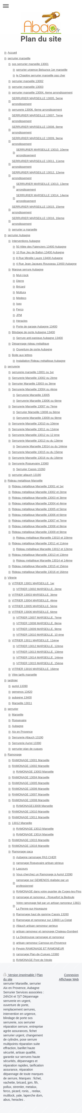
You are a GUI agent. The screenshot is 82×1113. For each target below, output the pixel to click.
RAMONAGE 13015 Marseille (30, 840)
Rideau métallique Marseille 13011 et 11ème (40, 543)
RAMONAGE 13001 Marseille (30, 760)
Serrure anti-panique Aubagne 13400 (39, 338)
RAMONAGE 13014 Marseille (35, 834)
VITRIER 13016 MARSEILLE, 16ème (35, 669)
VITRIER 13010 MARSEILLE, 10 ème (40, 634)
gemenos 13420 (22, 691)
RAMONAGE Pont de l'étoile (34, 960)
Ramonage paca (22, 851)
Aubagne (17, 726)
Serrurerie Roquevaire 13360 (30, 463)
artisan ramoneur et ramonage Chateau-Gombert (47, 931)
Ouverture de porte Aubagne (34, 349)
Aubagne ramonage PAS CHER (36, 857)
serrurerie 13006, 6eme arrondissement (37, 109)
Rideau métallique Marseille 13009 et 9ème (39, 532)
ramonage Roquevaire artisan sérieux (40, 863)
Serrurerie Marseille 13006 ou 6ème (38, 400)
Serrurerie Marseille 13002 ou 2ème (34, 377)
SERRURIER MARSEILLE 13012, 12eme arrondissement (38, 175)
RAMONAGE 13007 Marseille (30, 794)
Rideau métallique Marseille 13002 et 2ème (39, 492)
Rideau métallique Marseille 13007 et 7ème (39, 520)
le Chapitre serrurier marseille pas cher (40, 75)
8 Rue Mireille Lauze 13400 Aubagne (39, 258)
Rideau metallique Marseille (25, 480)
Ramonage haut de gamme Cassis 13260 (42, 914)
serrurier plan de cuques (27, 748)
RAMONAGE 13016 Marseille (30, 845)
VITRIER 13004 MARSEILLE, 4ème (34, 600)
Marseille (17, 714)
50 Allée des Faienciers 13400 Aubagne (41, 246)
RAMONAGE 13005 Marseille (30, 783)
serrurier (13, 708)
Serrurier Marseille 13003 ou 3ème (34, 383)
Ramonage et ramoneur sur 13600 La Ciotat (44, 920)
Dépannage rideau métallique (30, 343)
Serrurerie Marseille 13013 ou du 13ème (37, 440)
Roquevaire (19, 720)
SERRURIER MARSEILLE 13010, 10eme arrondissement (42, 152)
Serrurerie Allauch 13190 (27, 737)
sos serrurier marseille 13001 (30, 64)
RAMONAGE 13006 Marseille (30, 788)
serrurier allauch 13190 (26, 474)
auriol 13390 (20, 686)
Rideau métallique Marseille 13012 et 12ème (44, 549)
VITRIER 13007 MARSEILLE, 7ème (38, 617)
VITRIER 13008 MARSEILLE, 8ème (38, 623)
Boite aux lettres (22, 355)
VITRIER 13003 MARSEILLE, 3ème (34, 594)
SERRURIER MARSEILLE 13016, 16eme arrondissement (38, 220)
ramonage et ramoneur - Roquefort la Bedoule (45, 897)
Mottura (21, 292)
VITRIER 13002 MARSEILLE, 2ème (38, 589)
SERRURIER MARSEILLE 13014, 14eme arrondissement (42, 198)
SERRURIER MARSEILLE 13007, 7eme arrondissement (37, 118)
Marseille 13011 (22, 703)
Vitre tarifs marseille (24, 674)
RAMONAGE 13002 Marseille (30, 766)
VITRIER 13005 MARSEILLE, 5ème (34, 606)
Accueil (12, 52)
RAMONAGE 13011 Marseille (30, 817)
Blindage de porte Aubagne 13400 (33, 332)
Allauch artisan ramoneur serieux (37, 925)
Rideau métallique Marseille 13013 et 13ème (40, 554)
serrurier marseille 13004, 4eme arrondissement (42, 92)
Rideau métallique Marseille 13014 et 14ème (44, 560)
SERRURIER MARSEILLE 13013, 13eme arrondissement (42, 186)
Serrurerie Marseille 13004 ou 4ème (34, 389)
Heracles (21, 320)
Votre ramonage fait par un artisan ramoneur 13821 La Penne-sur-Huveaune (48, 905)
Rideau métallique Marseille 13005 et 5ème (39, 509)
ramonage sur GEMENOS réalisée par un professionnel (42, 882)
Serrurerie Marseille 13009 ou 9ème (38, 417)
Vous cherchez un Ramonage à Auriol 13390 (44, 874)
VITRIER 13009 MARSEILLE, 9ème (38, 629)
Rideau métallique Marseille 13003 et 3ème (39, 497)
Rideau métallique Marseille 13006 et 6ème (39, 514)
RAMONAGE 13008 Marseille (30, 800)
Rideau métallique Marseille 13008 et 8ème (39, 526)
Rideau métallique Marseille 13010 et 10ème (44, 537)
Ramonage (15, 754)
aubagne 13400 (22, 697)
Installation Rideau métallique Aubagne (40, 360)
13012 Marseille (22, 823)
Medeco (21, 298)
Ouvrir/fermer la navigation (41, 6)
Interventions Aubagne (26, 241)
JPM (19, 315)
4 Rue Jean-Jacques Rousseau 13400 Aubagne (46, 263)
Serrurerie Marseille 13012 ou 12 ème (36, 435)
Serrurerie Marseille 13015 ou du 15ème (37, 452)
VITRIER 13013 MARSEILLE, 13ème (39, 651)
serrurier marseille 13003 (28, 86)
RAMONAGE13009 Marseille (34, 805)
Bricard (20, 286)
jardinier (13, 680)
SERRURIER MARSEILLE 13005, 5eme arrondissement (37, 101)
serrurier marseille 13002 (28, 81)
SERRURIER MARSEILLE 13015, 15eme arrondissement (38, 209)
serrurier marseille (19, 58)
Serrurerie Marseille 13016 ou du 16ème (37, 457)
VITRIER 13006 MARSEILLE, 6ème (34, 611)
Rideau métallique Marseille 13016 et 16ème (40, 572)
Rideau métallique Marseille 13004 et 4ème (39, 503)
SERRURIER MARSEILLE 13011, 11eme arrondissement (38, 163)
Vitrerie (12, 577)
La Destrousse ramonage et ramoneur (40, 937)
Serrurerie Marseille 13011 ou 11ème (35, 429)
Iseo (19, 303)
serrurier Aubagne (19, 235)
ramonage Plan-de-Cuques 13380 (37, 954)
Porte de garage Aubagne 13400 (36, 326)
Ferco (19, 309)
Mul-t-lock (22, 275)
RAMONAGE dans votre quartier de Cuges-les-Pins (48, 891)
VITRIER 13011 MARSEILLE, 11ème (35, 640)
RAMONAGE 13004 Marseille (30, 777)
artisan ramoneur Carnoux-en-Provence (41, 942)
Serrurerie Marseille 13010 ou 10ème (35, 423)
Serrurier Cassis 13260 (30, 469)
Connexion (71, 975)
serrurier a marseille (24, 229)
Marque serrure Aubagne (28, 269)
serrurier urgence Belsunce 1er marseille (41, 69)
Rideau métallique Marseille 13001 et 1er (38, 486)
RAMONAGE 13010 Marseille (30, 811)
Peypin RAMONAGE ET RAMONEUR (40, 948)
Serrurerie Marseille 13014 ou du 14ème (41, 446)
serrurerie (14, 366)
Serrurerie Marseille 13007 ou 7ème (34, 406)
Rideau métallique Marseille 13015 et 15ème (40, 566)
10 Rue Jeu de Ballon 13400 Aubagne (40, 252)
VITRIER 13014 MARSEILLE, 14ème (39, 657)
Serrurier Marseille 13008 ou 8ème (38, 412)
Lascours (22, 868)
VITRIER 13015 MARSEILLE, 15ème (39, 663)
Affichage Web (69, 979)
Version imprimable (19, 975)
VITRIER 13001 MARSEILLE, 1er (33, 583)
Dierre (20, 280)
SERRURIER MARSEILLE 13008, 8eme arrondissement (37, 129)
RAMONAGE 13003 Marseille (35, 771)
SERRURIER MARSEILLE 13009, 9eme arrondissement (37, 141)
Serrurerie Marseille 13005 (33, 395)
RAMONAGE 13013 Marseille (35, 828)
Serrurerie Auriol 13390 (26, 743)
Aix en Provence (22, 731)
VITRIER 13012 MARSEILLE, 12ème (39, 646)
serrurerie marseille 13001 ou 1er (33, 372)
